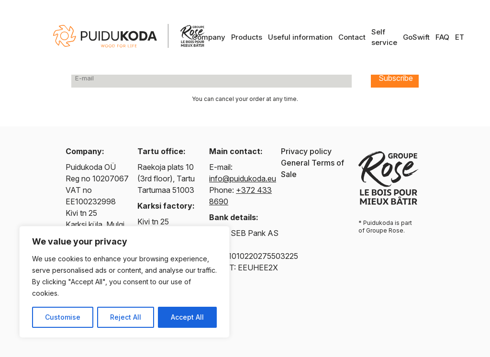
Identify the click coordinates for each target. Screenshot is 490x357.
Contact (352, 37)
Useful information (300, 37)
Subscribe (396, 78)
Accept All (187, 317)
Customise (62, 317)
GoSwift (416, 37)
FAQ (442, 37)
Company (208, 37)
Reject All (125, 317)
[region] (124, 282)
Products (246, 37)
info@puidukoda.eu (242, 178)
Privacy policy (306, 151)
